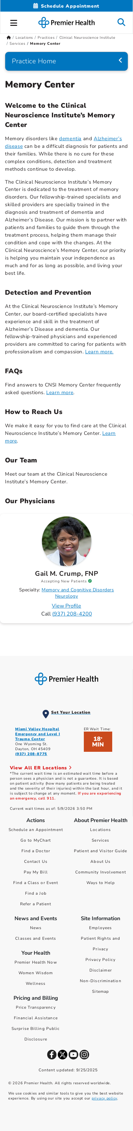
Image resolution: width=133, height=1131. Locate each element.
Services (100, 840)
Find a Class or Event (35, 882)
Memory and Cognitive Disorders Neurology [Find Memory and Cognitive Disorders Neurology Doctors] (78, 593)
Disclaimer (100, 970)
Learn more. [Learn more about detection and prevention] (99, 351)
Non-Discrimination (100, 980)
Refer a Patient (35, 904)
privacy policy (104, 1098)
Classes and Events (35, 938)
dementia (70, 138)
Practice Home (34, 61)
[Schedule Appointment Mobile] (66, 6)
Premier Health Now (36, 962)
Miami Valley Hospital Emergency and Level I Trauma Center (37, 734)
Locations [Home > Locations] (24, 37)
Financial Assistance (36, 1018)
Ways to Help (100, 882)
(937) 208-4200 (72, 614)
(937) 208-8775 (31, 753)
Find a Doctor (35, 851)
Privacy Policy (100, 959)
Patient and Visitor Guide (100, 851)
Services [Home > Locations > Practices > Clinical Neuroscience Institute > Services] (17, 43)
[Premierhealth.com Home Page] (9, 37)
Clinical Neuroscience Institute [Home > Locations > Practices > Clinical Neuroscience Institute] (87, 37)
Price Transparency (36, 1007)
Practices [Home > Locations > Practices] (46, 37)
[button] (13, 22)
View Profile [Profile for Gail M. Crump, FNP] (66, 606)
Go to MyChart (35, 840)
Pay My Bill (36, 872)
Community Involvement (100, 872)
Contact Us (36, 861)
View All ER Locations (41, 768)
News (36, 927)
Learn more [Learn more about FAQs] (59, 392)
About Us (100, 861)
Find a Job (36, 893)
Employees (100, 927)
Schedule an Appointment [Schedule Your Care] (36, 829)
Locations (100, 829)
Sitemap (100, 991)
